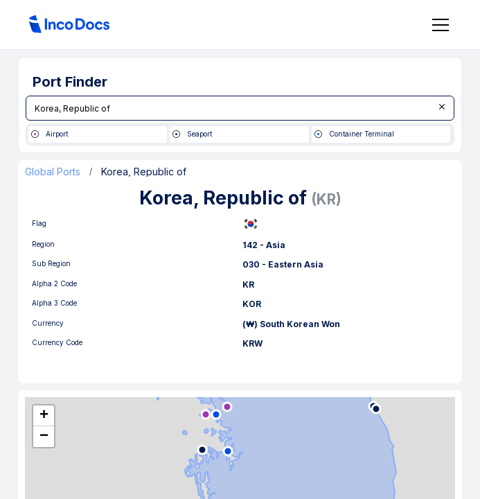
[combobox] (240, 108)
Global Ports (52, 172)
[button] (43, 415)
